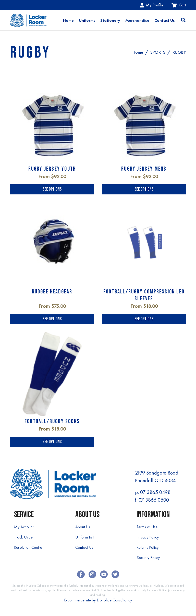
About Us (82, 526)
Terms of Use (147, 526)
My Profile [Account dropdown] (151, 5)
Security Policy (148, 557)
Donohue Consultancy (114, 600)
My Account (23, 526)
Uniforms (87, 20)
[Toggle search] (183, 20)
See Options (52, 189)
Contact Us (164, 20)
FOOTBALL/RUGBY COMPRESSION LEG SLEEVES (144, 295)
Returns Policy (147, 547)
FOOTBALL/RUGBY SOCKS (52, 421)
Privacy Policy (148, 537)
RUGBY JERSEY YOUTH (52, 169)
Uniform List (84, 537)
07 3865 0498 (155, 492)
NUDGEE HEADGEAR (52, 291)
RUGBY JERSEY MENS (143, 169)
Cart (179, 5)
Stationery (110, 20)
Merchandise (137, 20)
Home (68, 20)
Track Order (24, 537)
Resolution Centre (28, 547)
